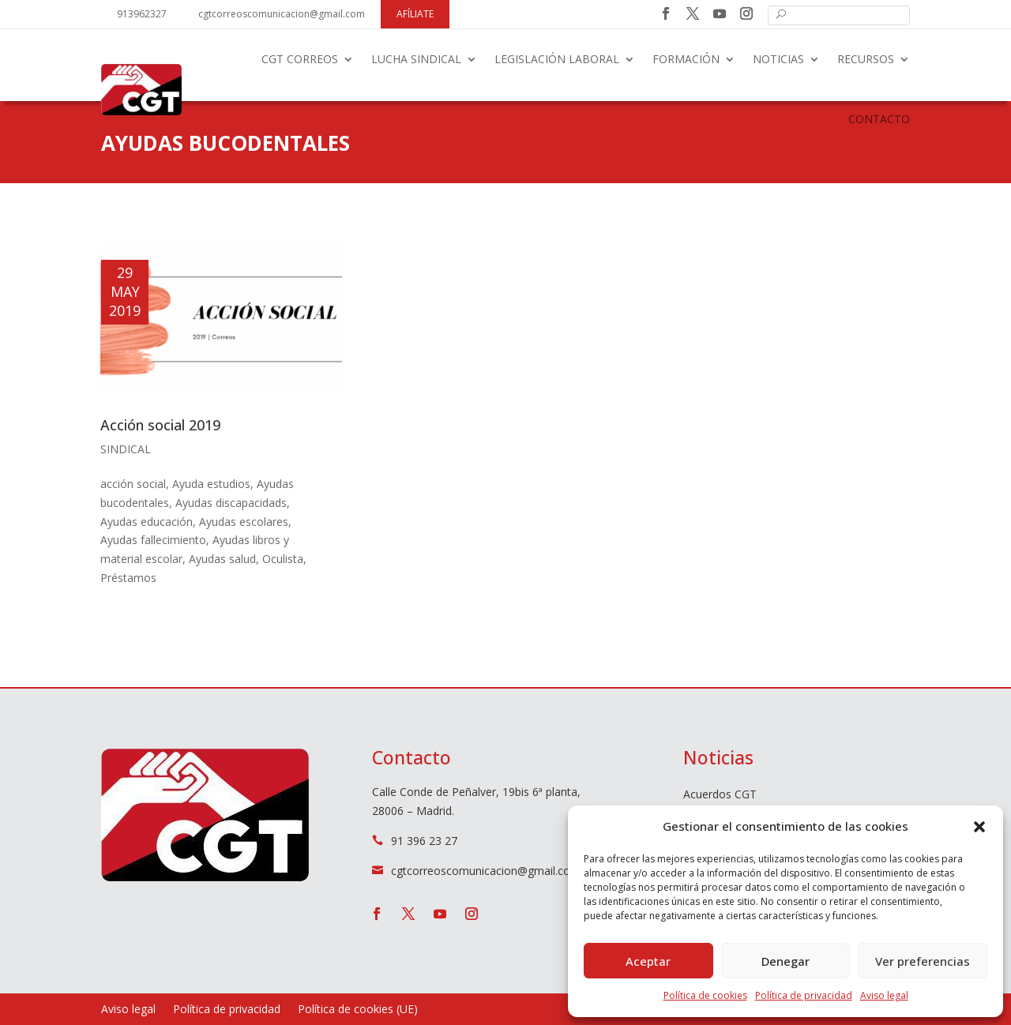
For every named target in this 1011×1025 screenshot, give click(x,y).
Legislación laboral (556, 58)
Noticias (778, 58)
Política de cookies (705, 995)
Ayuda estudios (211, 483)
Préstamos (128, 577)
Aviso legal (884, 995)
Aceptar (648, 961)
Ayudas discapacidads (231, 502)
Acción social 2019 (160, 424)
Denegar (785, 961)
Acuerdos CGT (720, 795)
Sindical (125, 448)
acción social (133, 483)
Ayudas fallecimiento (153, 539)
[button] (979, 827)
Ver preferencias (922, 961)
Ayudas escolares (243, 521)
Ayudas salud (222, 558)
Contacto (879, 118)
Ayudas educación (146, 521)
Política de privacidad (803, 995)
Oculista (282, 558)
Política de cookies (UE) (358, 1010)
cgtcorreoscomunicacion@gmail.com (281, 14)
